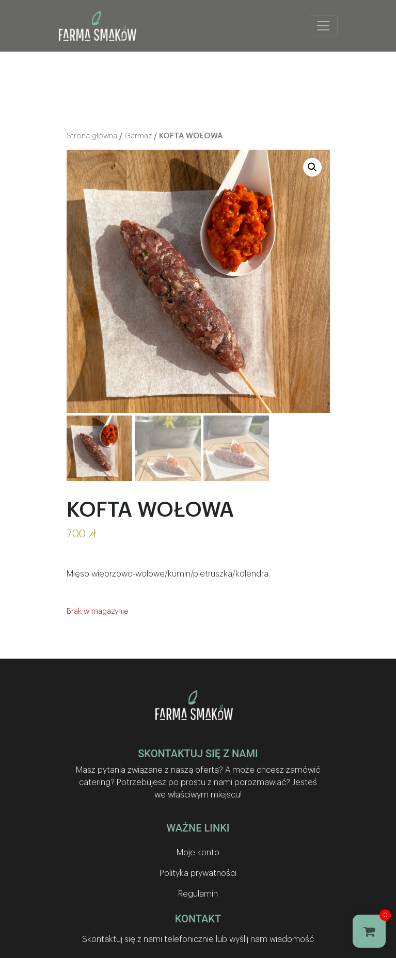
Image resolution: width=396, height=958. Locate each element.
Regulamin (198, 894)
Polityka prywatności (198, 873)
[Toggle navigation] (323, 25)
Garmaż (138, 136)
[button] (312, 167)
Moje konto (198, 853)
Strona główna (92, 136)
